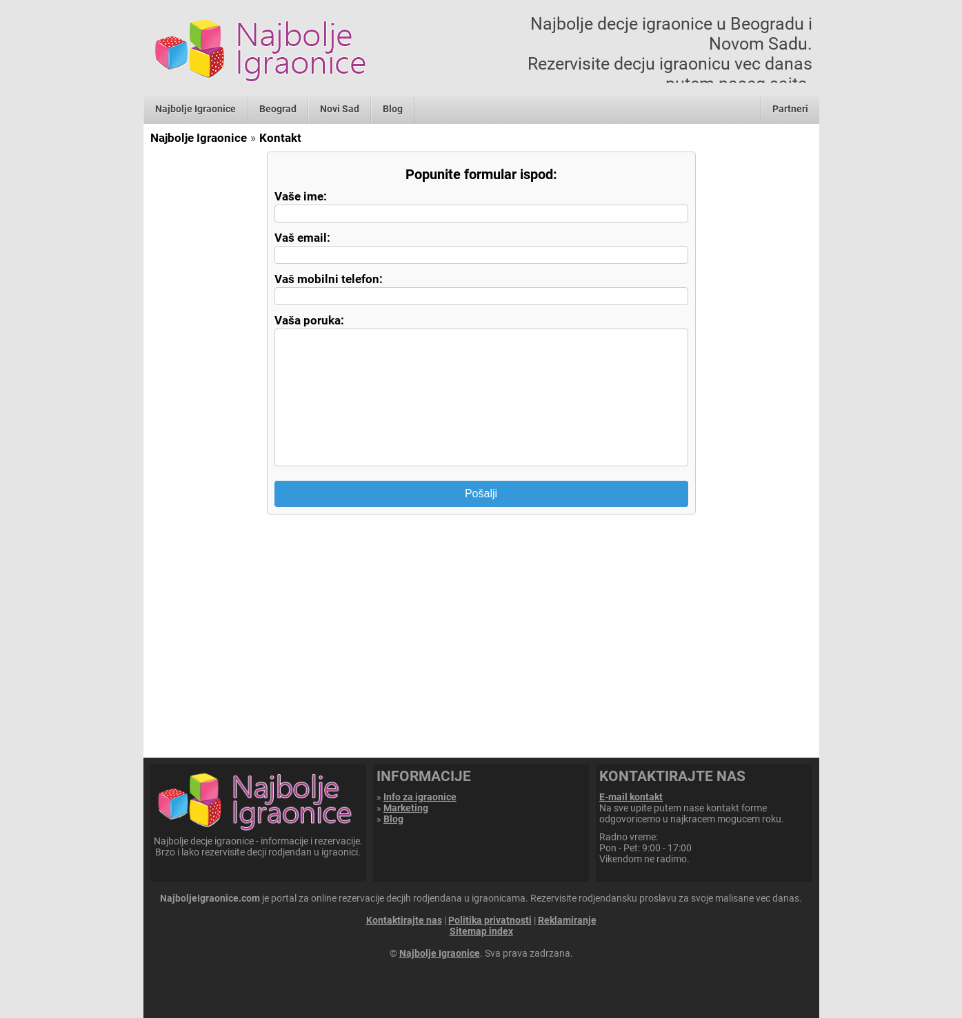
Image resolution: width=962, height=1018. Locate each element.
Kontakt (280, 138)
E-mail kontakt (631, 796)
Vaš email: (302, 238)
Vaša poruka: (309, 320)
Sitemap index (481, 931)
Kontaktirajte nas (404, 920)
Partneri (790, 108)
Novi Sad (339, 108)
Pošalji (481, 493)
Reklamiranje (567, 920)
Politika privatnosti (490, 920)
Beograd (278, 108)
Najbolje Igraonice (195, 108)
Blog (393, 108)
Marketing (405, 807)
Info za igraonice (420, 796)
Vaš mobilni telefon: (328, 279)
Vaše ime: (300, 196)
